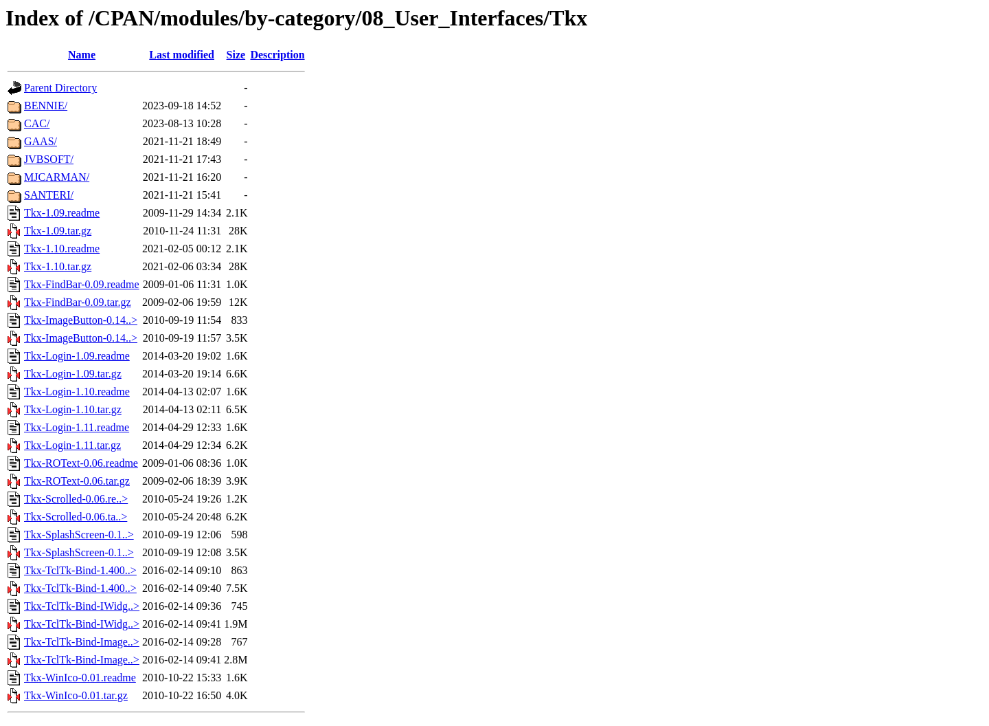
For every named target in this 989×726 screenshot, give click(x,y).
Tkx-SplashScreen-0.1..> (79, 534)
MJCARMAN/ (56, 177)
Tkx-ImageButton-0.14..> (80, 320)
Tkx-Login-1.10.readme (77, 391)
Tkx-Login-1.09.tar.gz (73, 374)
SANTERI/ (48, 195)
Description (277, 54)
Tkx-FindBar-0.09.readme (81, 284)
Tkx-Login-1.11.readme (76, 427)
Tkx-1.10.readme (62, 248)
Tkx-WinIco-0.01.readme (80, 677)
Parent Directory (60, 88)
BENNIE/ (45, 105)
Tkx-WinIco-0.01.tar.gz (76, 695)
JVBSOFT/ (48, 159)
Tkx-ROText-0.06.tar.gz (77, 481)
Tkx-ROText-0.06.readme (81, 463)
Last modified (181, 54)
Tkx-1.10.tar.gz (57, 266)
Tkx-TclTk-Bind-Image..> (81, 642)
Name (81, 54)
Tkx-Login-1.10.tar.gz (73, 409)
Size (236, 54)
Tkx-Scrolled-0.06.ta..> (75, 516)
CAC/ (36, 123)
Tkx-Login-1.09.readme (77, 356)
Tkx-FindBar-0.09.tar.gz (77, 302)
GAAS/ (40, 141)
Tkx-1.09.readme (62, 213)
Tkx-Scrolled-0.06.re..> (76, 499)
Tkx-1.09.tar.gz (57, 230)
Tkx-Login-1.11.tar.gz (72, 445)
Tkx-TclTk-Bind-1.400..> (80, 570)
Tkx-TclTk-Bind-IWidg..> (81, 606)
